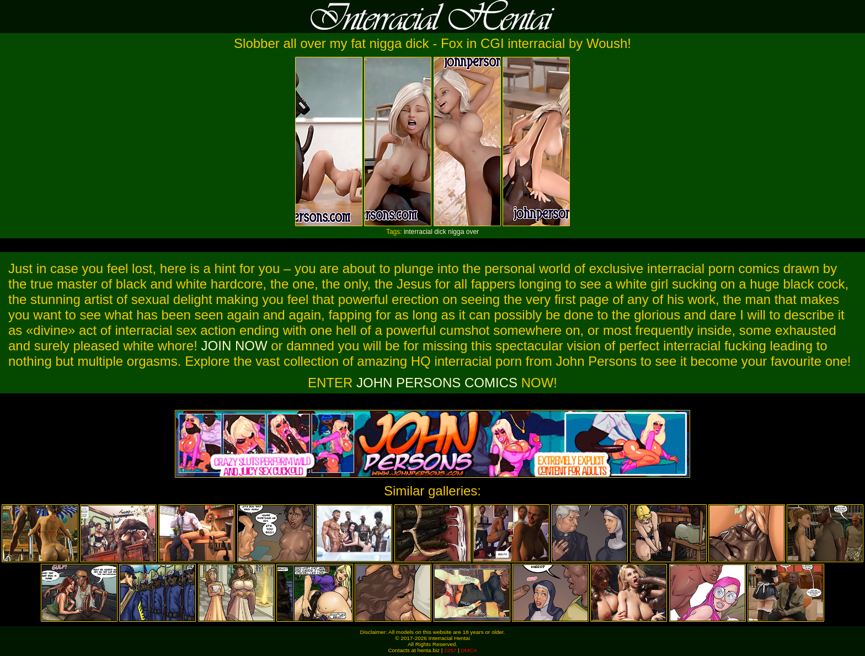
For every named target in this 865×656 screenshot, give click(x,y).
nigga (456, 232)
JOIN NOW (234, 345)
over (472, 232)
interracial (418, 232)
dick (440, 232)
